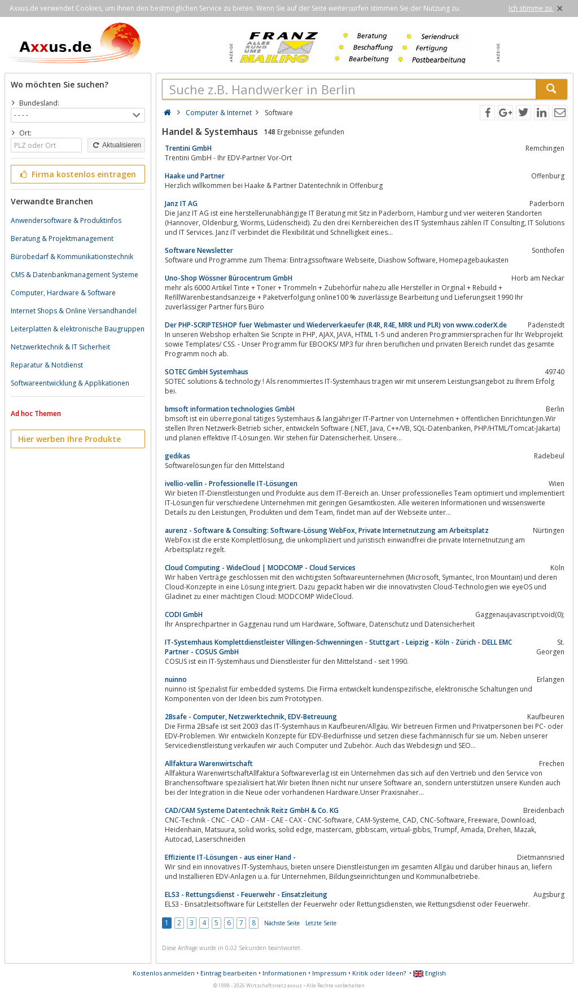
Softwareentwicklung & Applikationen (70, 383)
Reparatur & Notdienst (47, 365)
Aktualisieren (116, 145)
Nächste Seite (282, 923)
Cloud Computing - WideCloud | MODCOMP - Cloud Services (260, 567)
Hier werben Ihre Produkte (69, 439)
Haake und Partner (195, 176)
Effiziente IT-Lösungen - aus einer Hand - (230, 857)
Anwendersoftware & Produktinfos (66, 220)
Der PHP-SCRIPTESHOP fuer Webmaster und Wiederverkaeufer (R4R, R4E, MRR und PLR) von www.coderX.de (336, 325)
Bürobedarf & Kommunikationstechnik (72, 256)
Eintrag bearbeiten (228, 973)
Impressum (329, 973)
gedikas (177, 456)
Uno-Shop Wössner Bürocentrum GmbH (228, 278)
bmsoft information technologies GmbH (230, 409)
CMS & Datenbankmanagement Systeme (74, 274)
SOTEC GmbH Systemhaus (206, 372)
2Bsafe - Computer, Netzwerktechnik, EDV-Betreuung (251, 716)
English (429, 973)
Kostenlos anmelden (164, 973)
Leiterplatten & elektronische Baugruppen (77, 329)
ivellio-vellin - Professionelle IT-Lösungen (231, 483)
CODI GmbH (184, 614)
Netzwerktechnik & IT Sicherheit (60, 347)
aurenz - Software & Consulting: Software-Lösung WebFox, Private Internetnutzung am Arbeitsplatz (327, 530)
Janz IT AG (181, 203)
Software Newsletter (199, 250)
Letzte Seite (320, 923)
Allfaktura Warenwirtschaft (209, 763)
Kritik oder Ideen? (379, 973)
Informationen (284, 973)
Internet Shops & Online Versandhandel (74, 311)
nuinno (176, 679)
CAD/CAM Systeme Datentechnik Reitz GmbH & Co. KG (252, 810)
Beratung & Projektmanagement (62, 238)
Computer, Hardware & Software (63, 293)
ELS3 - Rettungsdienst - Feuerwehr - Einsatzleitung (246, 894)
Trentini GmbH (188, 148)
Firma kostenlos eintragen (77, 174)
